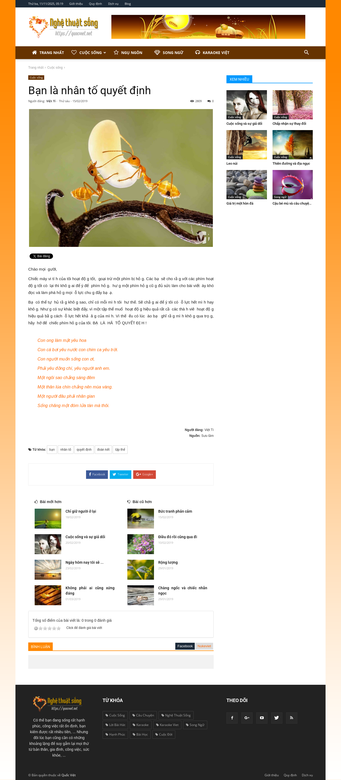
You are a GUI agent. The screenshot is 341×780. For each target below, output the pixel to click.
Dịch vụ (113, 4)
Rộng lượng (168, 562)
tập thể (120, 449)
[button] (306, 52)
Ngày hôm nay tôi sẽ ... (85, 562)
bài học (140, 734)
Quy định (95, 4)
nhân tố (65, 449)
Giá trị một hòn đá (239, 203)
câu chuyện (143, 715)
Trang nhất (48, 52)
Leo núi (231, 163)
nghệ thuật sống (176, 715)
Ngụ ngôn (128, 52)
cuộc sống (115, 715)
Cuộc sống (88, 52)
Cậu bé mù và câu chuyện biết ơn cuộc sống (306, 203)
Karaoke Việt (212, 52)
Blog (128, 4)
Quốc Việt (69, 775)
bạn (52, 449)
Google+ (144, 474)
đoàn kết (103, 449)
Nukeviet (204, 646)
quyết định (84, 449)
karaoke (141, 725)
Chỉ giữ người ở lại (81, 511)
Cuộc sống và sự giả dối (85, 537)
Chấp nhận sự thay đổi (289, 124)
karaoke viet (167, 725)
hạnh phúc (115, 734)
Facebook (97, 474)
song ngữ (195, 725)
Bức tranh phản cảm (175, 511)
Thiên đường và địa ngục (291, 163)
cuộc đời (163, 734)
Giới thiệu (76, 4)
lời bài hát (115, 725)
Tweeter (120, 474)
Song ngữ (168, 52)
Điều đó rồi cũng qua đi (177, 537)
